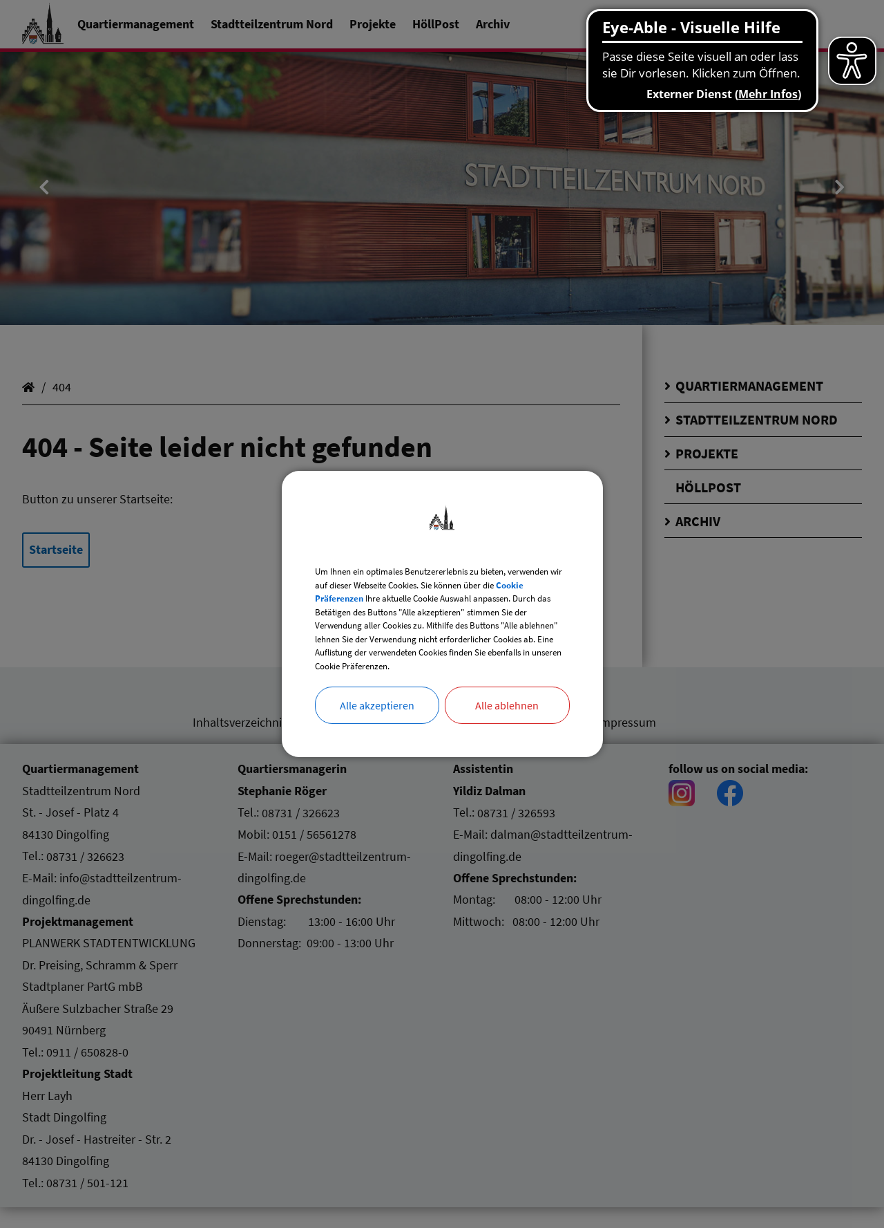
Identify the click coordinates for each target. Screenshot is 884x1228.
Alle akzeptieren (377, 734)
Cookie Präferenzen (440, 577)
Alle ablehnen (507, 734)
